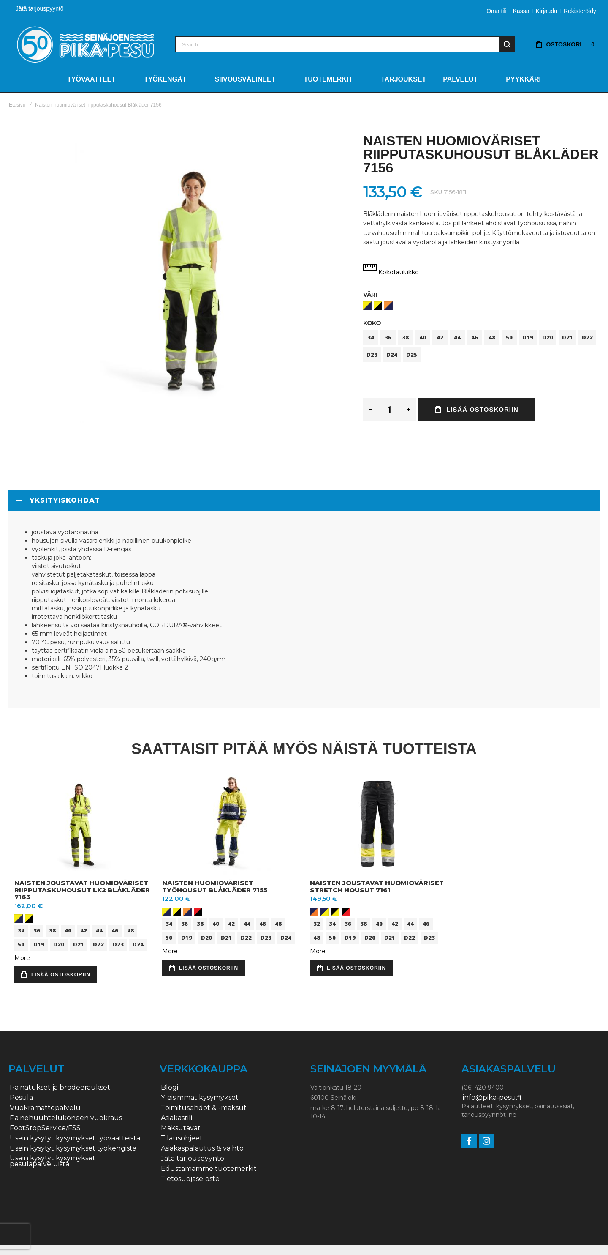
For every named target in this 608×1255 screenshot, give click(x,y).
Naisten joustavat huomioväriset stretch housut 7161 (377, 886)
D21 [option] (567, 337)
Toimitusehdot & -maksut (204, 1108)
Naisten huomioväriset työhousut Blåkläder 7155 (214, 886)
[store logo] (85, 44)
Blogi (169, 1087)
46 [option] (474, 337)
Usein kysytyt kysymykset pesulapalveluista (52, 1161)
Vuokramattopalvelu (45, 1108)
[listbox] (481, 306)
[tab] (304, 500)
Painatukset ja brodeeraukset (60, 1087)
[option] (367, 305)
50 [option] (509, 337)
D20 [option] (547, 337)
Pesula (21, 1098)
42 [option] (440, 337)
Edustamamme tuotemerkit (209, 1169)
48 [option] (492, 337)
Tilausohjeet (182, 1138)
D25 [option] (411, 354)
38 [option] (405, 337)
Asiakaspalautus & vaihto (202, 1148)
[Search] (507, 44)
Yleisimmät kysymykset (200, 1098)
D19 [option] (527, 337)
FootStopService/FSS (45, 1128)
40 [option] (422, 337)
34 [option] (370, 337)
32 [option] (316, 923)
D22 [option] (587, 337)
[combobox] (345, 44)
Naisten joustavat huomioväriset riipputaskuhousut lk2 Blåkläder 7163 (82, 890)
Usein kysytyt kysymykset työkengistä (73, 1148)
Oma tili (496, 11)
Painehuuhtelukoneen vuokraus (66, 1118)
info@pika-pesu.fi (492, 1098)
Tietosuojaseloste (190, 1179)
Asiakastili (176, 1118)
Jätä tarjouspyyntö (40, 8)
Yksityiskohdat (65, 500)
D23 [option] (371, 354)
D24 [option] (391, 354)
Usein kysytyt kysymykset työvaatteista (75, 1138)
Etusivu (17, 105)
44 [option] (457, 337)
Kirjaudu (546, 11)
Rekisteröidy (580, 11)
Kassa (521, 11)
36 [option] (388, 337)
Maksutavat (181, 1128)
